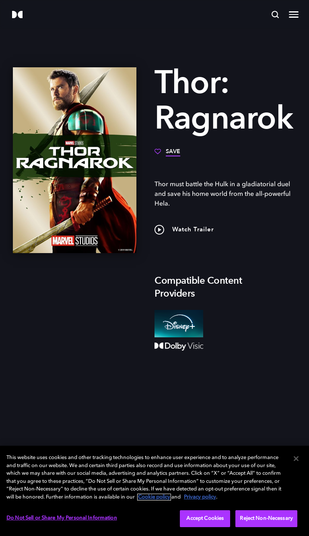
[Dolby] (17, 15)
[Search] (275, 14)
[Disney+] (178, 323)
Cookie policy (154, 497)
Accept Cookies (205, 518)
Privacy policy (200, 497)
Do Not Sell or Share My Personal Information (61, 518)
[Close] (296, 458)
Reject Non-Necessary (266, 518)
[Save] (167, 154)
